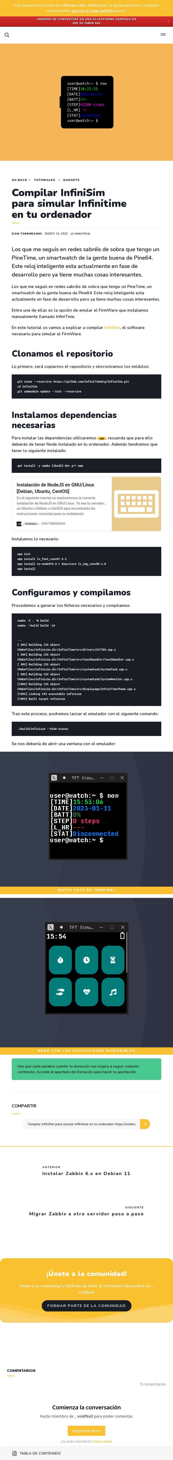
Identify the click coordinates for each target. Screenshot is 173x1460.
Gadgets (71, 180)
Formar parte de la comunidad (86, 1305)
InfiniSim (112, 327)
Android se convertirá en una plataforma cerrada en (86, 19)
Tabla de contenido (36, 1453)
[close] (167, 8)
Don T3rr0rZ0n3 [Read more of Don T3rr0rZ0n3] (27, 233)
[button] (145, 1124)
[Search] (6, 35)
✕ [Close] (168, 21)
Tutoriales (44, 180)
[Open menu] (163, 35)
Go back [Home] (19, 180)
